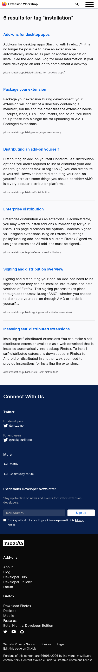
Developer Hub (15, 577)
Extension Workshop (23, 4)
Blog (6, 572)
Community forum (22, 474)
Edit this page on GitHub (19, 648)
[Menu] (89, 5)
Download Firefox (17, 606)
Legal (60, 644)
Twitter (5, 632)
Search (78, 4)
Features (10, 621)
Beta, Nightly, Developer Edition (28, 625)
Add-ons (10, 557)
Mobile (8, 616)
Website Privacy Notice (19, 644)
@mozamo (16, 425)
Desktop (10, 611)
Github (22, 632)
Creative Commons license (74, 660)
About (8, 567)
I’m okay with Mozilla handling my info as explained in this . (46, 522)
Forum (8, 587)
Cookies (45, 644)
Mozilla (13, 543)
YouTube (14, 632)
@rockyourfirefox (21, 439)
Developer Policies (17, 582)
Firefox (8, 596)
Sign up (81, 512)
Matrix (14, 464)
